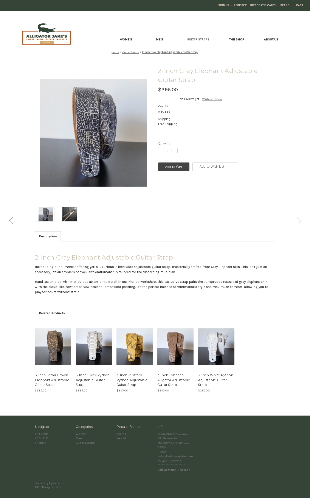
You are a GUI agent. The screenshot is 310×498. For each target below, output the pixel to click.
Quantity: (164, 143)
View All (121, 438)
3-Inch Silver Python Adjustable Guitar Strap (93, 380)
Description (48, 236)
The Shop (236, 39)
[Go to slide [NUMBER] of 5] (11, 220)
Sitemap (40, 443)
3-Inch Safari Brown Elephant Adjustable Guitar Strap (52, 380)
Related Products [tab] (52, 313)
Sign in (223, 5)
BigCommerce (57, 483)
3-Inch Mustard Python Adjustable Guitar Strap (131, 380)
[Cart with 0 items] (299, 5)
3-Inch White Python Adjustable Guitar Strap (215, 380)
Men (161, 39)
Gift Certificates (263, 5)
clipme (121, 434)
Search (285, 5)
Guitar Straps (198, 39)
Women (128, 39)
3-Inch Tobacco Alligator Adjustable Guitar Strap (173, 380)
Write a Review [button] (212, 99)
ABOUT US (271, 39)
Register (240, 5)
